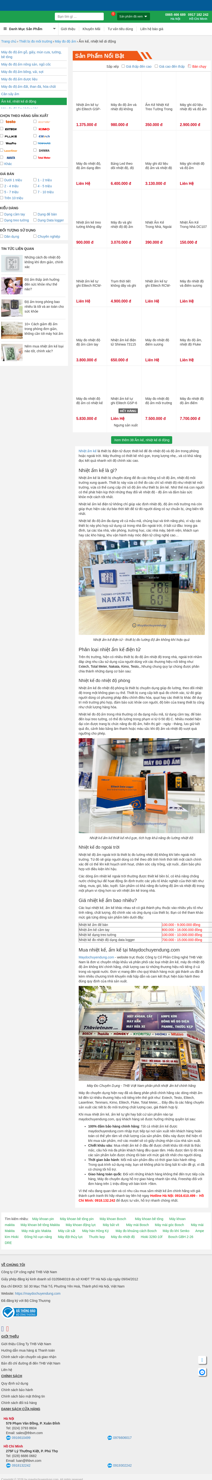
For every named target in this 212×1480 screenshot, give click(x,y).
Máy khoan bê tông (149, 1219)
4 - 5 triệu (42, 186)
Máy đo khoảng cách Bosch (136, 1231)
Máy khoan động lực (81, 1225)
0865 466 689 (175, 17)
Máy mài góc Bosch (169, 1225)
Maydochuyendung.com (96, 957)
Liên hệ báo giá (151, 29)
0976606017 (119, 1438)
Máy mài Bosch (137, 1225)
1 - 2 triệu (42, 180)
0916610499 (18, 1438)
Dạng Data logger (48, 220)
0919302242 (119, 1465)
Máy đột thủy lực (70, 1237)
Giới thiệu (68, 29)
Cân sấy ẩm (10, 94)
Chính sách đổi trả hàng (19, 1403)
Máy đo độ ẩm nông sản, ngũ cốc (26, 64)
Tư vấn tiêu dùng (120, 29)
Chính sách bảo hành (17, 1390)
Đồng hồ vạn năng (38, 1237)
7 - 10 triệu (43, 192)
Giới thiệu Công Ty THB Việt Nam (26, 1344)
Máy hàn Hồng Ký (95, 1231)
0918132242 (18, 1465)
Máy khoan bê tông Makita (40, 1225)
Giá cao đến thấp (170, 66)
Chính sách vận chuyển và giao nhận (28, 1357)
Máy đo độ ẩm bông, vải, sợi (22, 72)
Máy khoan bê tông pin (77, 1219)
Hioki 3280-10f (151, 1237)
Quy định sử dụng (14, 1383)
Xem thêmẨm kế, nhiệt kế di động (141, 440)
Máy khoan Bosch (113, 1219)
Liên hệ (6, 1370)
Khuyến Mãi (91, 29)
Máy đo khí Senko (176, 1231)
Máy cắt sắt (66, 1231)
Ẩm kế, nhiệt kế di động (18, 101)
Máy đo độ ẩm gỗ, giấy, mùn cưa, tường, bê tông (31, 54)
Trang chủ (8, 41)
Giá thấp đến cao (136, 66)
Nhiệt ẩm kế (88, 451)
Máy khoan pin (43, 1219)
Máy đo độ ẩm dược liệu (19, 79)
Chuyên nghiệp (46, 236)
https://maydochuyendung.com (38, 1293)
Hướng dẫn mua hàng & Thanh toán (28, 1350)
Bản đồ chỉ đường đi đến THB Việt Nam (30, 1363)
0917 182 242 (198, 17)
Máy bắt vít (111, 1225)
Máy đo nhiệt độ (123, 1237)
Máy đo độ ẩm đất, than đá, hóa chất (28, 86)
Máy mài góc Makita (36, 1231)
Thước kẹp (97, 1237)
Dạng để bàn (45, 214)
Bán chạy (197, 66)
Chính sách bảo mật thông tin (23, 1396)
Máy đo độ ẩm (65, 41)
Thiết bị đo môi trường (35, 41)
